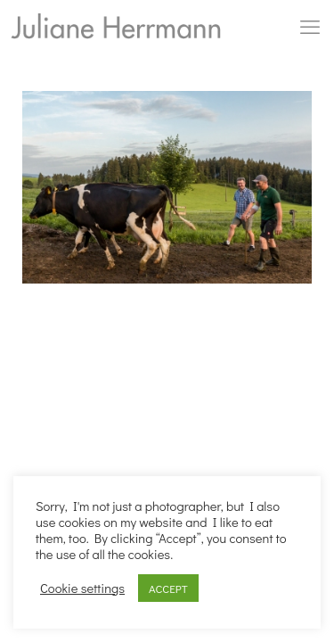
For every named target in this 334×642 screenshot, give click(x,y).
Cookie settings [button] (82, 588)
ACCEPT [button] (168, 588)
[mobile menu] (310, 27)
